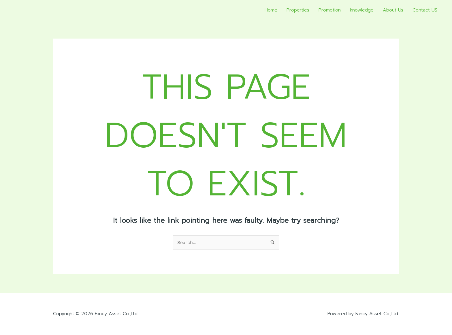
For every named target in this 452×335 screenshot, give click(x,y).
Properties (298, 10)
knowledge (362, 10)
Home (271, 10)
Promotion (330, 10)
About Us (393, 10)
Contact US (425, 10)
